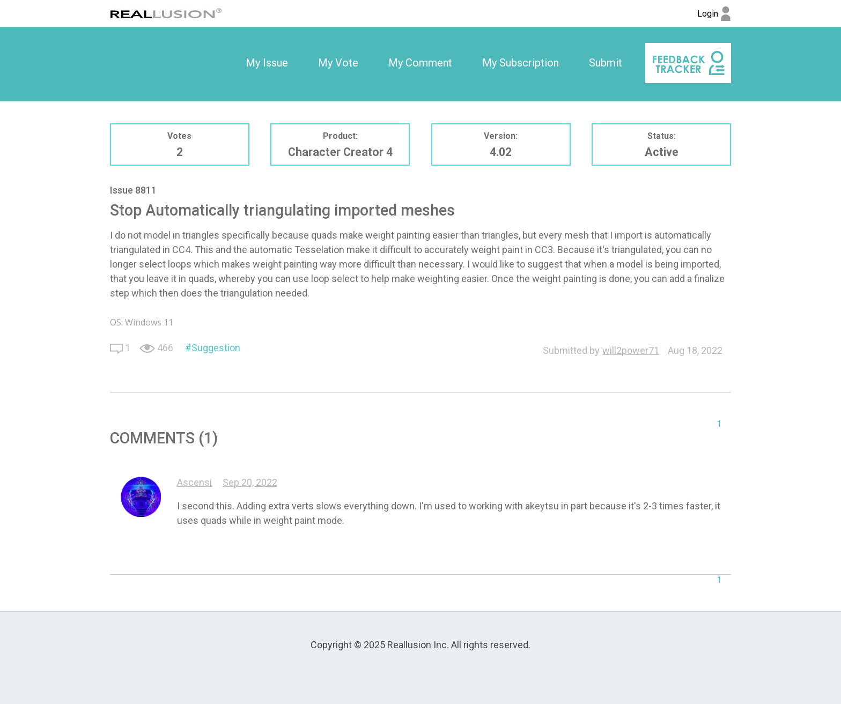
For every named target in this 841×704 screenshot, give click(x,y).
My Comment (420, 62)
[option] (267, 63)
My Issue (267, 62)
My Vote (338, 62)
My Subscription (520, 62)
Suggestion (215, 347)
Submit (605, 62)
